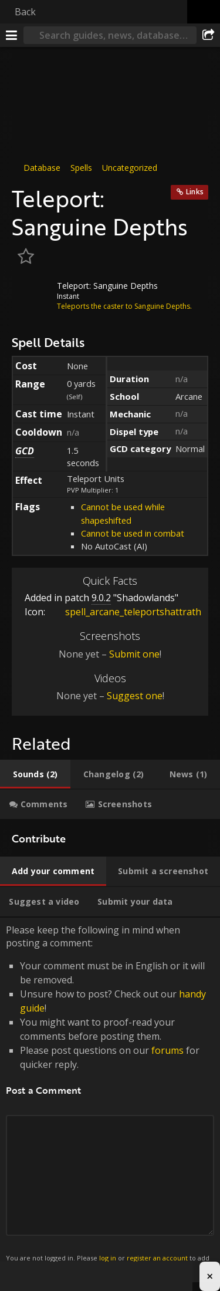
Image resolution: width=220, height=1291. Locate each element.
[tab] (35, 774)
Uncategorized (129, 167)
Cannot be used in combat (132, 533)
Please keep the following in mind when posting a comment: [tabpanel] (110, 1100)
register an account (157, 1257)
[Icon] (31, 294)
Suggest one (135, 695)
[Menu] (11, 35)
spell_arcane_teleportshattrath (124, 611)
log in (107, 1257)
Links (195, 192)
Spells (81, 167)
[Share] (208, 35)
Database (41, 167)
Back (25, 11)
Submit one (134, 654)
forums (167, 1050)
